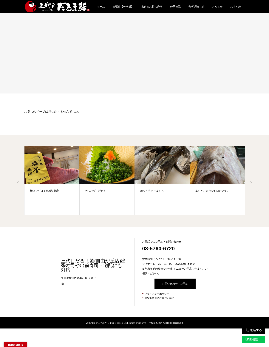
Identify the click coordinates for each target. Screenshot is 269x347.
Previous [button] (18, 182)
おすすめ (235, 6)
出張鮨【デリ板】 (123, 6)
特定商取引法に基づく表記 (159, 298)
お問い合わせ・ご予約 (175, 283)
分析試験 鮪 (196, 6)
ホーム (101, 6)
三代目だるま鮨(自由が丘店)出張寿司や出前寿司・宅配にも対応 (93, 265)
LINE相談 (251, 339)
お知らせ (217, 6)
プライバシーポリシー (157, 293)
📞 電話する (253, 330)
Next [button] (251, 182)
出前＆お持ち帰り (151, 6)
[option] (52, 180)
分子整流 (175, 6)
